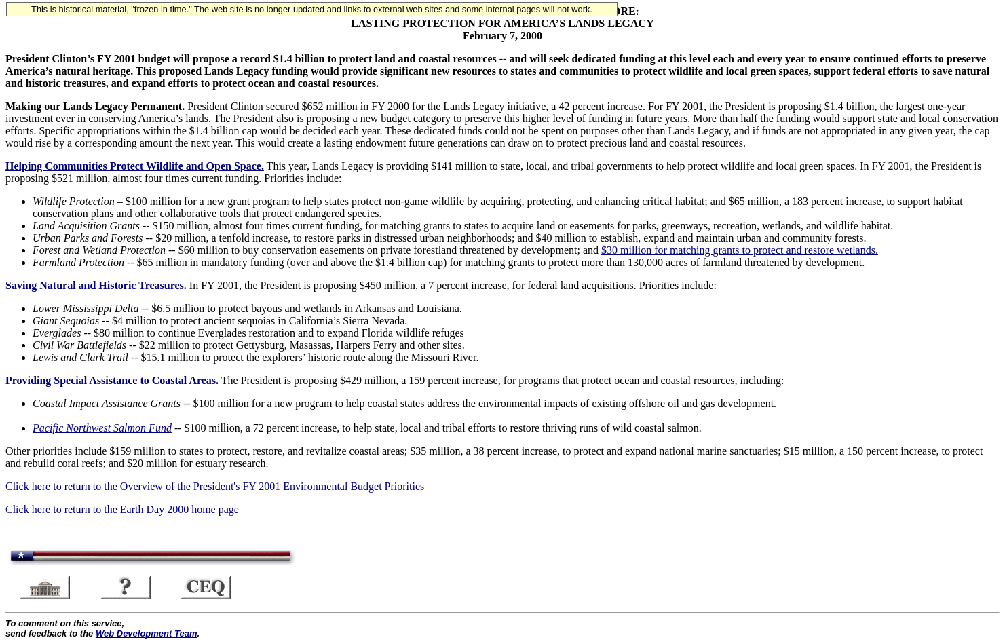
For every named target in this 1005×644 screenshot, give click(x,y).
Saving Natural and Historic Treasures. (96, 285)
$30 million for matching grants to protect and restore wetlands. (739, 250)
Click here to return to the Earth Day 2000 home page (122, 509)
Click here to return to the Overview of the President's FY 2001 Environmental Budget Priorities (214, 486)
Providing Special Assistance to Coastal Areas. (112, 380)
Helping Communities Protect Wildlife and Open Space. (134, 166)
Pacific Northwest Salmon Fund (102, 428)
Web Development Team (146, 633)
